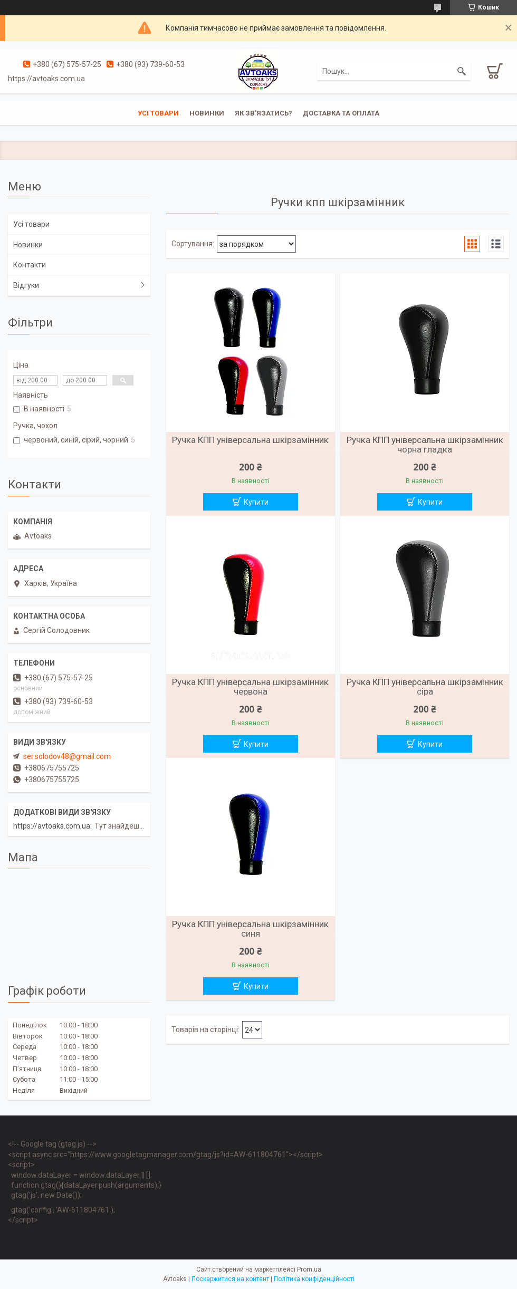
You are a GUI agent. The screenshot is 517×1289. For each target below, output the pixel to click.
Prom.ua (309, 1269)
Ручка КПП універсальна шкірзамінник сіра (425, 686)
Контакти (29, 265)
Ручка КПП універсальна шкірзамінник (250, 440)
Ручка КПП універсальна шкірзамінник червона (250, 686)
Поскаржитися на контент (230, 1279)
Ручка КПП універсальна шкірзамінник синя (250, 928)
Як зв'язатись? (263, 113)
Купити (256, 502)
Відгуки (26, 285)
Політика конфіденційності (314, 1279)
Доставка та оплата (341, 113)
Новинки (206, 113)
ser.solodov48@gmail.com (67, 756)
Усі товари (158, 113)
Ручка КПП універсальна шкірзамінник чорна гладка (425, 444)
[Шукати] (461, 71)
